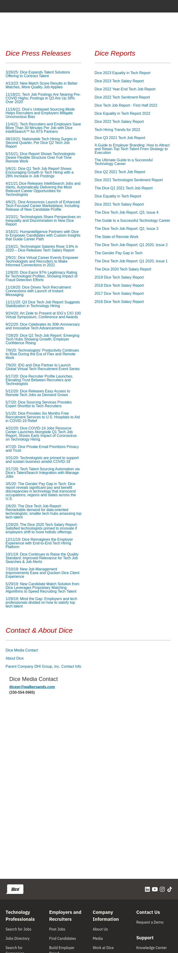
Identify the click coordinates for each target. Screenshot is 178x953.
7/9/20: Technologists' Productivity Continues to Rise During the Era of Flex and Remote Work (42, 354)
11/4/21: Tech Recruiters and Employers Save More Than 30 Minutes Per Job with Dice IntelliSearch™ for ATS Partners (43, 127)
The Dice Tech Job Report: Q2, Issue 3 (126, 229)
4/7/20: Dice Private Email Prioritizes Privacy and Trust (42, 448)
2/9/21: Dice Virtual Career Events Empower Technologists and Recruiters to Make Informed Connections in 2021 (42, 261)
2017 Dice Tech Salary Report (119, 293)
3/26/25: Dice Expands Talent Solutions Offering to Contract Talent (38, 74)
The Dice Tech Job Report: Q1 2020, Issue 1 (131, 261)
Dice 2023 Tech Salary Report (119, 81)
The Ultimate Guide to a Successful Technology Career (124, 162)
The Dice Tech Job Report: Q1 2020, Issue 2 (131, 245)
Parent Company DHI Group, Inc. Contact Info (43, 666)
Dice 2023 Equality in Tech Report (122, 73)
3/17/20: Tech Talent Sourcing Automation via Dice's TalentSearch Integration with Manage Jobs (43, 472)
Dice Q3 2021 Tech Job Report (120, 138)
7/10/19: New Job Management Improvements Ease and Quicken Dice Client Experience (42, 572)
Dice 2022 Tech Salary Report (119, 122)
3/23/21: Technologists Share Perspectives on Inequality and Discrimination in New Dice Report (43, 220)
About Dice (15, 658)
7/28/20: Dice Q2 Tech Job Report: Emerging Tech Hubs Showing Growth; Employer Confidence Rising (42, 339)
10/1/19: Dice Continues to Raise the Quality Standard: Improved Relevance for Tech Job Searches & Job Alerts (42, 558)
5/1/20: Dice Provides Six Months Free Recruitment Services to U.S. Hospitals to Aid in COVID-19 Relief (43, 417)
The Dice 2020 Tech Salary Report (123, 269)
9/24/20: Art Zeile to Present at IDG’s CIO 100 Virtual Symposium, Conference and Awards (43, 315)
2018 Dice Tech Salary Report (119, 285)
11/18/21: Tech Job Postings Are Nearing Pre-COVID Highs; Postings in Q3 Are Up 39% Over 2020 (43, 98)
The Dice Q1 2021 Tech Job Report (124, 188)
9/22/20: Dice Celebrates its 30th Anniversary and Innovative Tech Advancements (43, 326)
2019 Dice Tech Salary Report (119, 277)
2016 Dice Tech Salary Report (119, 302)
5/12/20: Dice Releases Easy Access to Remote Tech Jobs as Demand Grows (38, 393)
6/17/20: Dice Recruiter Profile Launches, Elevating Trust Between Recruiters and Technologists (39, 380)
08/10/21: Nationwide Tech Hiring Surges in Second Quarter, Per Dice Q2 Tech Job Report (41, 142)
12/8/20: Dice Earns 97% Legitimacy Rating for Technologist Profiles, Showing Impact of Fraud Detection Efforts (41, 276)
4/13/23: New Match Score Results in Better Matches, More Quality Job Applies (41, 85)
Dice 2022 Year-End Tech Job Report (125, 89)
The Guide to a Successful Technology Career (132, 220)
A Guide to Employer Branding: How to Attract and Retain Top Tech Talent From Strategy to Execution (132, 149)
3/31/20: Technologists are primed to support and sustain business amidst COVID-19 (42, 460)
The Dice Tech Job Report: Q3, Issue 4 (126, 212)
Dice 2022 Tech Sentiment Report (122, 97)
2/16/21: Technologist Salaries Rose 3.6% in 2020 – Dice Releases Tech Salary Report (42, 248)
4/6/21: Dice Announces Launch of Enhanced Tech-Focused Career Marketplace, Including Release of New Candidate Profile (43, 205)
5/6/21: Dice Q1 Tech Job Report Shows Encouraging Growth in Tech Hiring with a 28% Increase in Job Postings (39, 172)
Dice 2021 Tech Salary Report (119, 204)
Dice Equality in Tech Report (118, 196)
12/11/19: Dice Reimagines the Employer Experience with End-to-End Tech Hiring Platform (39, 543)
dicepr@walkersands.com (32, 687)
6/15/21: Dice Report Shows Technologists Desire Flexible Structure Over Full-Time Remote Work (40, 157)
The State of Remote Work (116, 237)
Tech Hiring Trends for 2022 (117, 130)
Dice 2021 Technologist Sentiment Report (129, 180)
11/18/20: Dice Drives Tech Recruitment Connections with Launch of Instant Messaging (38, 291)
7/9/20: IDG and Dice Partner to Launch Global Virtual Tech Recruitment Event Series (43, 367)
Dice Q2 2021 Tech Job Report (120, 172)
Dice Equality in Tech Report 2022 (122, 113)
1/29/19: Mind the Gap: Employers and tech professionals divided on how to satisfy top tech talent (41, 602)
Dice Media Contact (22, 650)
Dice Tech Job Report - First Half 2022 (126, 105)
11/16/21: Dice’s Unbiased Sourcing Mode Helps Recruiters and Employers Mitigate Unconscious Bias (40, 113)
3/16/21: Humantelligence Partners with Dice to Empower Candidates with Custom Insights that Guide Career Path (43, 235)
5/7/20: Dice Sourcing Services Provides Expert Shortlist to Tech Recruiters (39, 404)
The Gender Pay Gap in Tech (119, 253)
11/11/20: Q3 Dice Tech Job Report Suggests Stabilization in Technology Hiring (43, 304)
